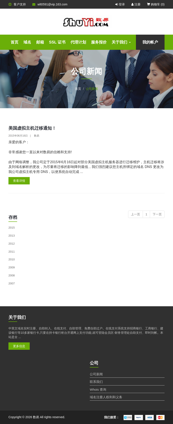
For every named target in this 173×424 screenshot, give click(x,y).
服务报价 (99, 42)
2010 (11, 259)
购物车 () (156, 4)
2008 (11, 275)
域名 (27, 42)
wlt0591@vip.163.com (49, 4)
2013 (11, 235)
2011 (11, 251)
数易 (36, 135)
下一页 (157, 214)
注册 (135, 4)
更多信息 (19, 346)
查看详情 (19, 180)
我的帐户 (150, 42)
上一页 (135, 214)
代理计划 (78, 42)
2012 (11, 243)
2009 (11, 267)
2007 (11, 283)
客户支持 (17, 4)
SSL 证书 (57, 42)
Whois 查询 (98, 389)
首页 (14, 42)
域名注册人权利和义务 (106, 397)
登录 (120, 4)
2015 (11, 227)
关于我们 (121, 42)
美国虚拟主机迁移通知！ (32, 128)
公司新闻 (96, 374)
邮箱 (40, 42)
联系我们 (96, 382)
